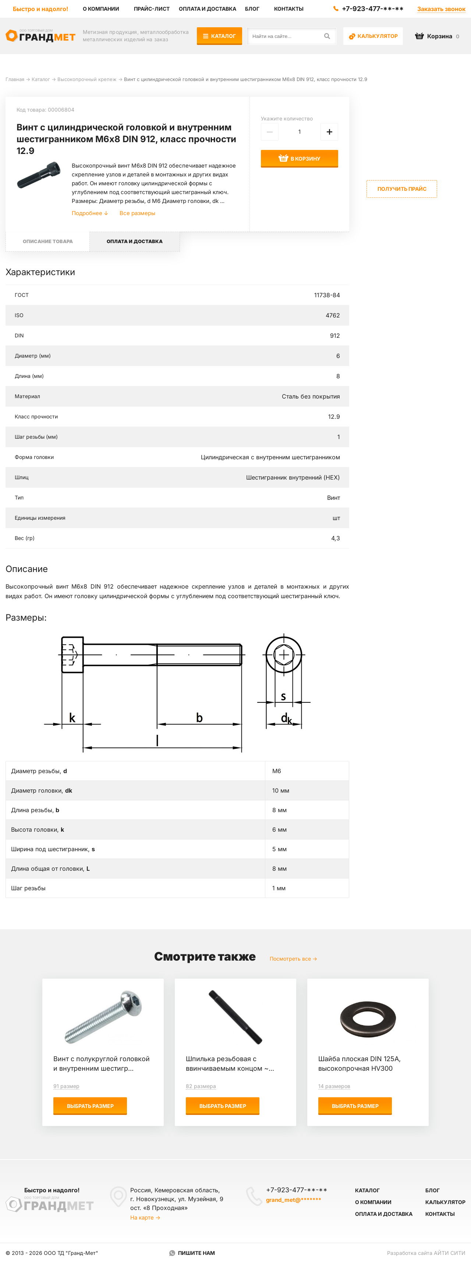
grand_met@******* (293, 1199)
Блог (432, 1190)
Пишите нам (196, 1253)
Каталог (219, 36)
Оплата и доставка (383, 1214)
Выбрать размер (90, 1107)
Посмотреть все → (293, 959)
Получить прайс (402, 189)
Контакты (440, 1214)
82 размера (201, 1087)
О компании (373, 1202)
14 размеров (334, 1087)
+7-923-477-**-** (373, 9)
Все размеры (137, 213)
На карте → (145, 1217)
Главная (15, 79)
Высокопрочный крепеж (87, 79)
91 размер (66, 1087)
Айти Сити (449, 1253)
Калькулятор (373, 36)
